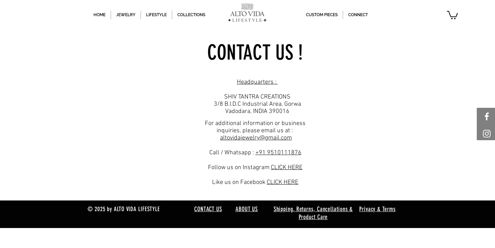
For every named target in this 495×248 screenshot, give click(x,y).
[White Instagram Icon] (487, 133)
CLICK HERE (286, 167)
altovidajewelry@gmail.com (256, 138)
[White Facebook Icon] (487, 116)
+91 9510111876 (278, 152)
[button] (452, 14)
